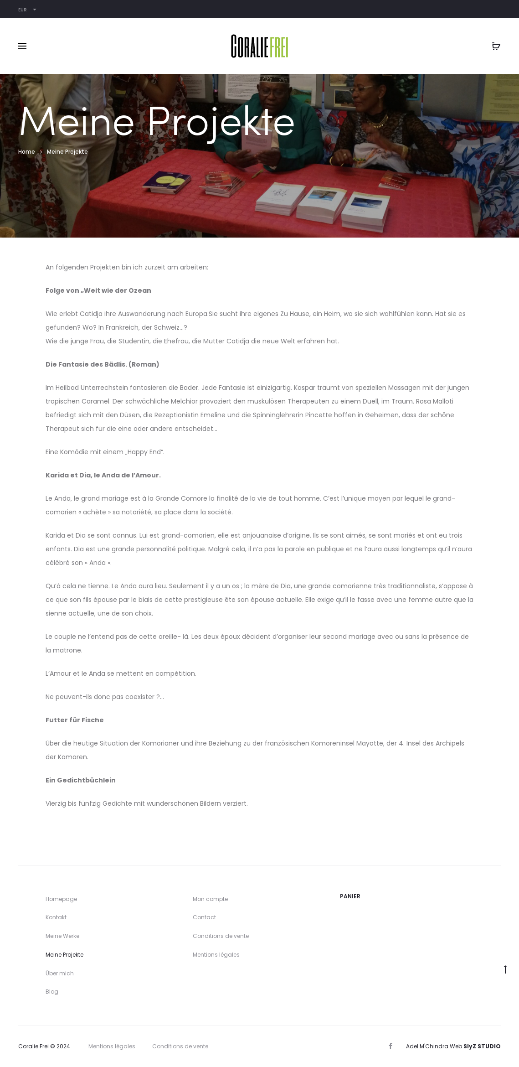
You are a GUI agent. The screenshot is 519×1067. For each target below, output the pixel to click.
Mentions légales (216, 954)
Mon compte (210, 899)
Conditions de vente (221, 936)
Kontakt (56, 917)
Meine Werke (62, 936)
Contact (204, 917)
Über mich (60, 973)
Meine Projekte (64, 954)
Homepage (61, 899)
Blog (52, 991)
